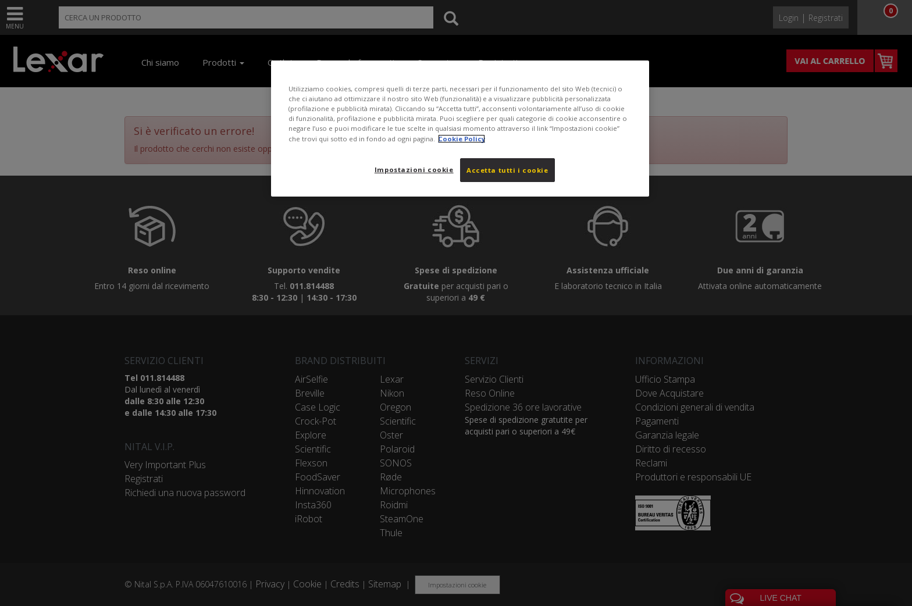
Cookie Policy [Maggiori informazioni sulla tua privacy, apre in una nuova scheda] (461, 138)
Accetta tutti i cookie (507, 170)
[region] (460, 128)
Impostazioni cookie (414, 169)
